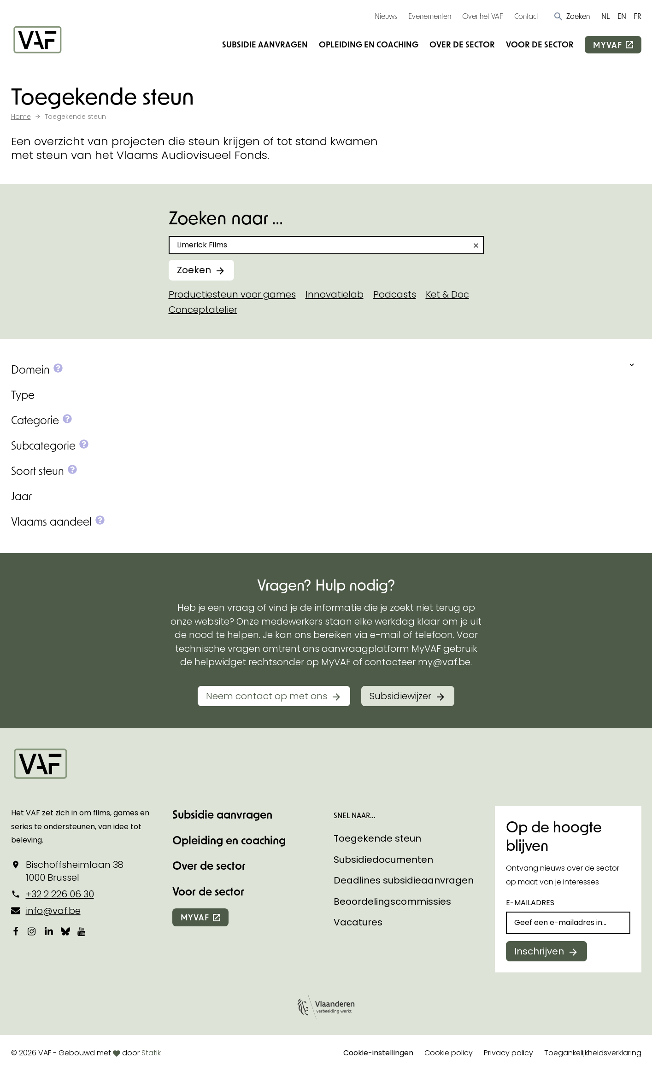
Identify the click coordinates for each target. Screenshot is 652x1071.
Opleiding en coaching (368, 44)
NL (605, 16)
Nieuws (386, 16)
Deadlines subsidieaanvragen (404, 880)
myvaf (607, 45)
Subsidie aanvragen (265, 44)
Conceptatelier (203, 309)
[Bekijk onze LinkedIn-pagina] (48, 931)
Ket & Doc (447, 294)
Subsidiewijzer (400, 696)
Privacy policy (508, 1053)
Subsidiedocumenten (383, 859)
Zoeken (194, 269)
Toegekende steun (377, 838)
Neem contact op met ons (266, 696)
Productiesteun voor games (232, 294)
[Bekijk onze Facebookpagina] (15, 931)
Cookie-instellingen (378, 1053)
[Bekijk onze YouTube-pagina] (82, 931)
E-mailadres (530, 902)
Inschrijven (539, 951)
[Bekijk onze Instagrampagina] (32, 931)
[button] (571, 16)
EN (621, 16)
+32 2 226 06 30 (60, 894)
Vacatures (358, 922)
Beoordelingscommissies (392, 901)
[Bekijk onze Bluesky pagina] (65, 931)
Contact (526, 16)
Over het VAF (482, 16)
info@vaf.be (53, 910)
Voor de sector (540, 44)
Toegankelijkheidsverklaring (592, 1053)
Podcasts (394, 294)
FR (637, 16)
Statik (151, 1053)
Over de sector (462, 44)
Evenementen (429, 16)
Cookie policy (448, 1053)
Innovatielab (334, 294)
